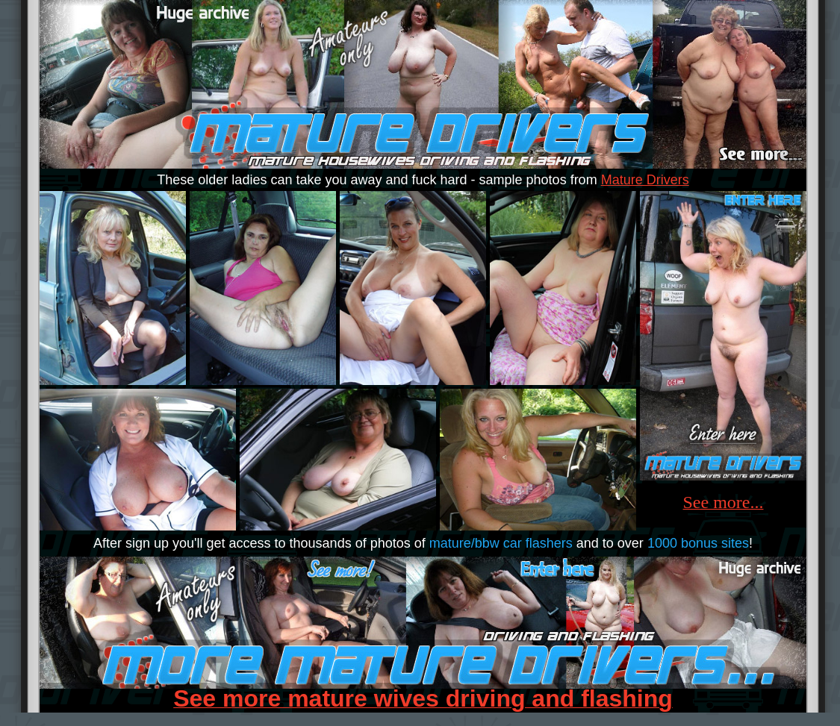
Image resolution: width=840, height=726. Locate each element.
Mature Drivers (645, 179)
